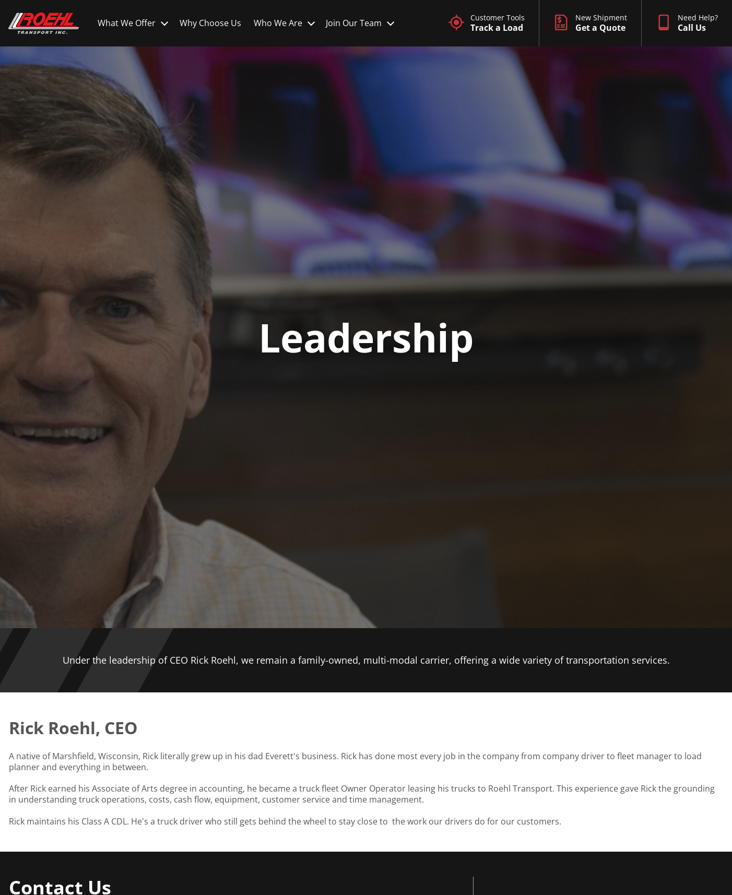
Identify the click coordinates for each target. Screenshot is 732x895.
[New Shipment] (590, 23)
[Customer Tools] (486, 23)
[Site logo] (43, 23)
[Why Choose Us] (210, 23)
